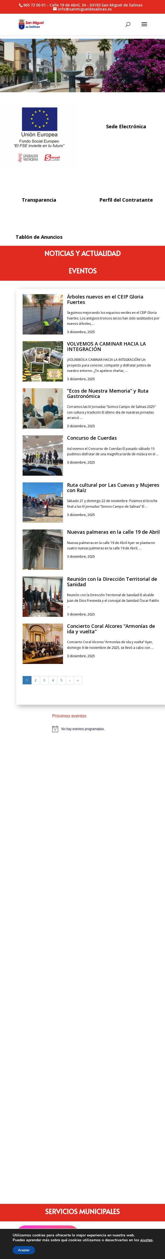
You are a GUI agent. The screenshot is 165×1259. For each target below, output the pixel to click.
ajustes (146, 1240)
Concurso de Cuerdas (92, 438)
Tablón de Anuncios (39, 237)
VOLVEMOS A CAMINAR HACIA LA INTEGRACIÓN (106, 346)
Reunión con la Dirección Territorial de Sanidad (112, 582)
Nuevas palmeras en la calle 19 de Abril (113, 532)
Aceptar (24, 1250)
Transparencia (39, 200)
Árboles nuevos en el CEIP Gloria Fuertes (105, 299)
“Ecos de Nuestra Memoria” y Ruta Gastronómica (108, 393)
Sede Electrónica (126, 126)
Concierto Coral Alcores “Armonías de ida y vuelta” (111, 629)
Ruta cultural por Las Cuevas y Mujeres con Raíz (113, 487)
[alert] (100, 729)
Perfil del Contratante (126, 200)
